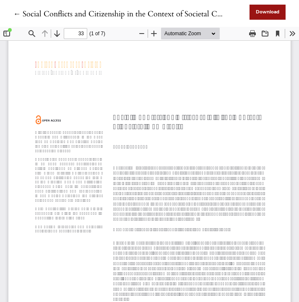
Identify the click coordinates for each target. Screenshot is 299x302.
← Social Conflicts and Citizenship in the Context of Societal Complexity (131, 14)
